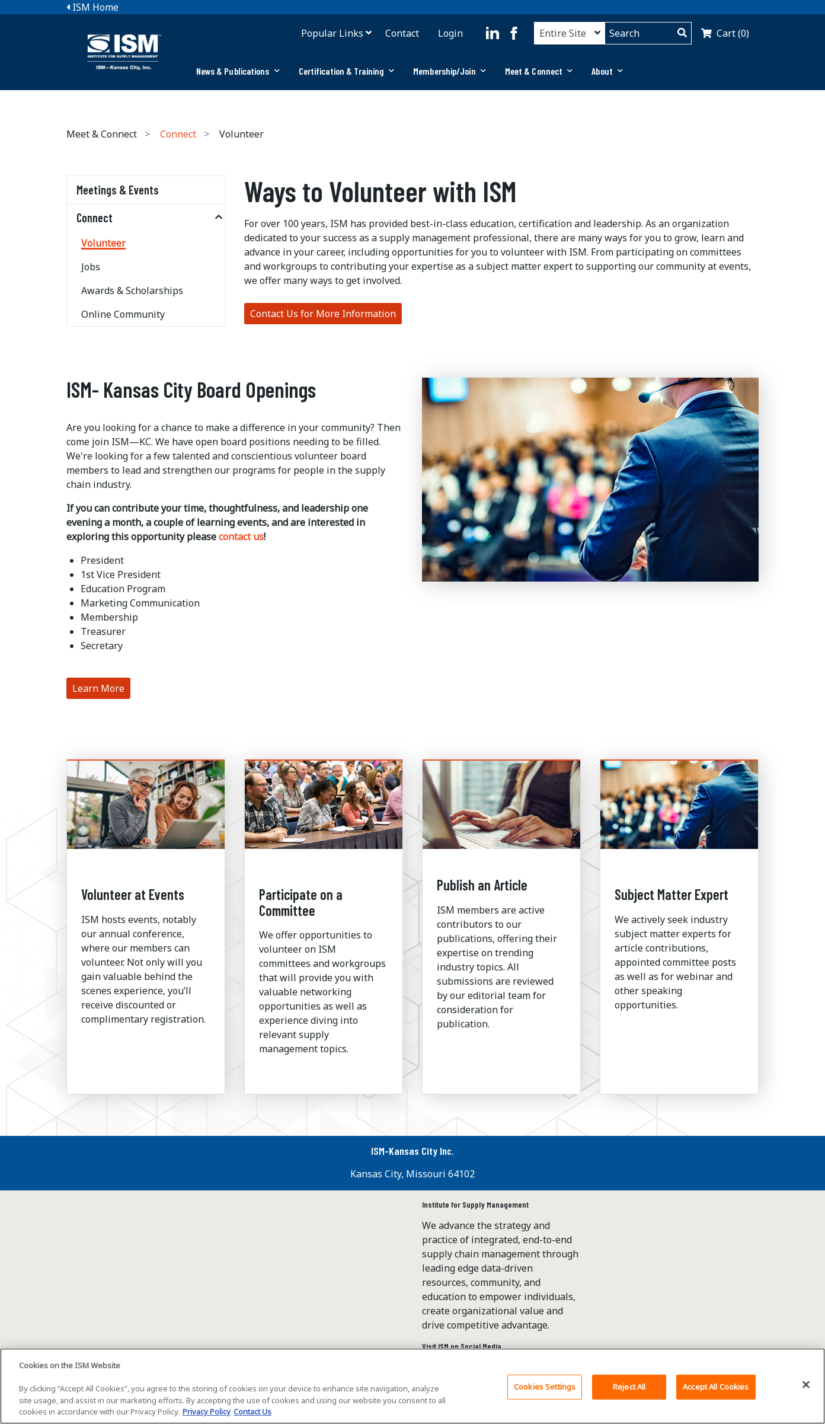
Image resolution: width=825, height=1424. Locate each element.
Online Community (123, 314)
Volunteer (103, 243)
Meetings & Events (117, 190)
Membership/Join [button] (449, 70)
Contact (402, 33)
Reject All (629, 1388)
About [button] (607, 70)
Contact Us (252, 1413)
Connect (178, 134)
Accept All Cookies (716, 1388)
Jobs (90, 266)
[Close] (806, 1386)
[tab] (238, 71)
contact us (241, 536)
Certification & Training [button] (347, 70)
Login (450, 33)
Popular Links (332, 33)
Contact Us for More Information (323, 313)
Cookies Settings (544, 1388)
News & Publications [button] (238, 70)
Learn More (98, 688)
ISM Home (92, 7)
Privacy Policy (207, 1413)
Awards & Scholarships (132, 290)
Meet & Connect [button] (539, 70)
